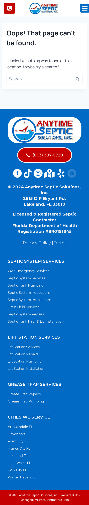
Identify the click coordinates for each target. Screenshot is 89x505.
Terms (60, 242)
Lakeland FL (18, 456)
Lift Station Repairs (23, 354)
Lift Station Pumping (25, 361)
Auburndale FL (20, 427)
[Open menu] (84, 8)
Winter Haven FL (21, 477)
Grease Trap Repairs (24, 394)
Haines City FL (19, 448)
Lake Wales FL (19, 463)
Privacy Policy (37, 242)
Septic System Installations (29, 300)
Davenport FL (19, 434)
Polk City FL (17, 470)
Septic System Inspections (29, 293)
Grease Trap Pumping (26, 401)
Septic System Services (26, 278)
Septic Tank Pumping (26, 285)
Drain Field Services (23, 307)
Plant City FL (18, 441)
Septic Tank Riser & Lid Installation (36, 321)
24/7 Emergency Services (28, 271)
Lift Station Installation (26, 369)
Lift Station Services (23, 347)
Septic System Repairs (26, 314)
